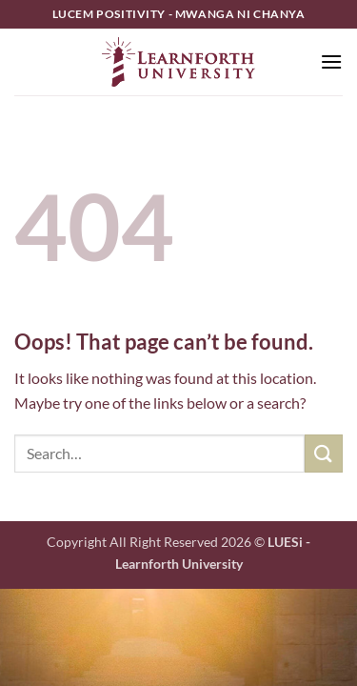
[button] (331, 61)
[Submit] (324, 453)
